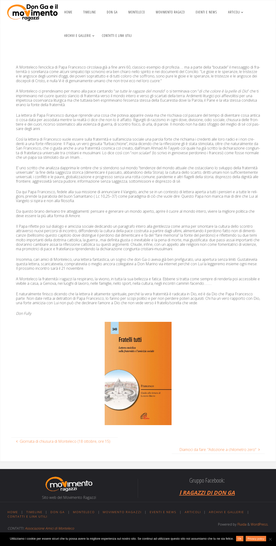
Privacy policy (256, 538)
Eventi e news (163, 512)
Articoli (193, 512)
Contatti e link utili (28, 516)
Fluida (241, 524)
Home (13, 512)
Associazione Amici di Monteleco (49, 528)
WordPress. (259, 524)
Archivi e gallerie (227, 512)
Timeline (34, 512)
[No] (270, 539)
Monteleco (84, 512)
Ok (240, 538)
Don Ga (58, 512)
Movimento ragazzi (122, 512)
